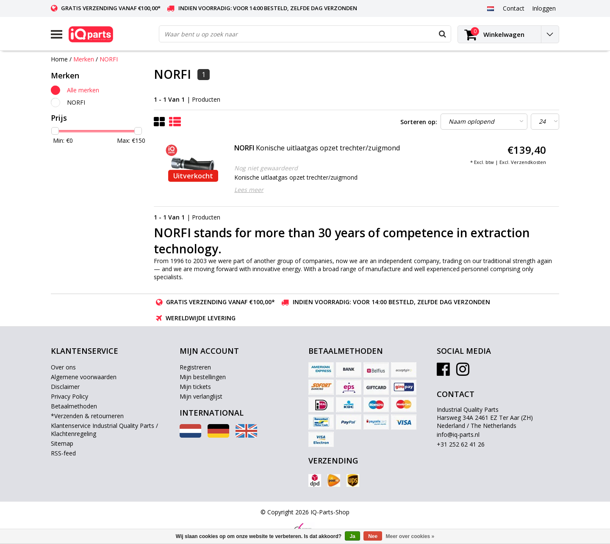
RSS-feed (63, 453)
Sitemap (62, 443)
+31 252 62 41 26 (461, 444)
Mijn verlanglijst (201, 396)
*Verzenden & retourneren (87, 416)
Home (59, 59)
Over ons (63, 367)
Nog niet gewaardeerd (266, 168)
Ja (352, 536)
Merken (83, 59)
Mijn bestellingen (203, 377)
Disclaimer (65, 387)
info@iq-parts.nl (458, 434)
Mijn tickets (195, 387)
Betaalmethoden (74, 406)
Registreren (195, 367)
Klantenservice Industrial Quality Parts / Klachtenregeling (104, 430)
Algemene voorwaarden (83, 377)
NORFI (109, 59)
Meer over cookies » (410, 536)
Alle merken (83, 90)
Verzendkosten (528, 162)
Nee (372, 536)
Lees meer (248, 190)
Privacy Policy (69, 396)
